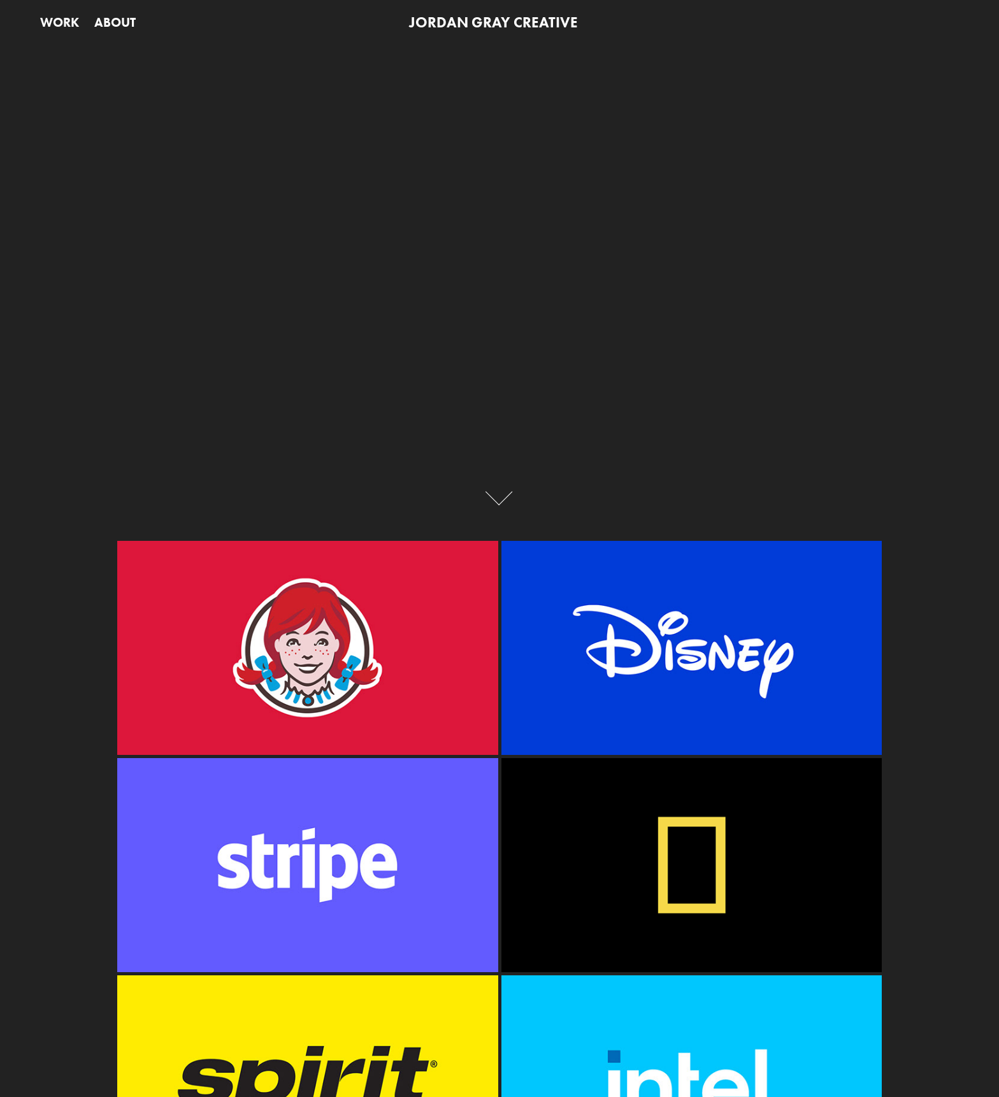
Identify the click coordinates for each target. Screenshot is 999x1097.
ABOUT (115, 22)
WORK (59, 22)
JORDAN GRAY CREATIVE (493, 22)
